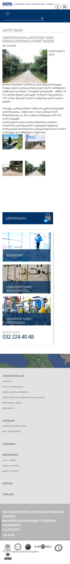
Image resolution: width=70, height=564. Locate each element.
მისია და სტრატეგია (13, 387)
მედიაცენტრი (10, 455)
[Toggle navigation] (7, 13)
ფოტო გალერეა (10, 471)
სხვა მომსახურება (11, 432)
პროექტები (8, 444)
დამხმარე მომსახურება (14, 426)
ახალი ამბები (12, 31)
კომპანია (7, 381)
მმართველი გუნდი (11, 403)
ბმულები (7, 483)
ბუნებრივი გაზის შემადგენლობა (19, 289)
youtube (64, 6)
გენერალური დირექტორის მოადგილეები (23, 398)
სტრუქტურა (8, 408)
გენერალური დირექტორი (15, 392)
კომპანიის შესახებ (13, 376)
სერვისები (8, 421)
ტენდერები (14, 256)
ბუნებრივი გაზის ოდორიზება (19, 321)
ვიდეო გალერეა (10, 466)
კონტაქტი (8, 494)
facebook (58, 6)
